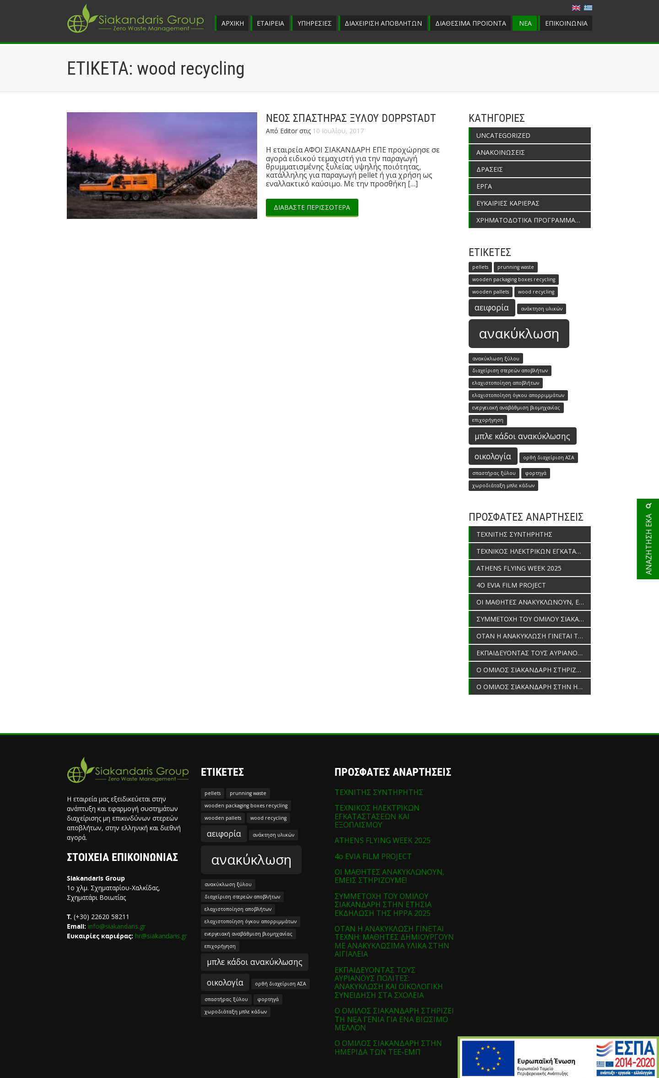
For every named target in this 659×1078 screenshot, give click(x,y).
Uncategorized (503, 135)
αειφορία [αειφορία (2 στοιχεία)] (492, 307)
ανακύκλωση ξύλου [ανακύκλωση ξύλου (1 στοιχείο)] (495, 358)
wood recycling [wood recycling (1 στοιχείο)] (536, 292)
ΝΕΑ (525, 23)
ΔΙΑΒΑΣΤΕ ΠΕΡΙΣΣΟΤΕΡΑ (312, 207)
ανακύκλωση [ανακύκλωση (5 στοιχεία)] (519, 333)
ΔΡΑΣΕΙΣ (489, 169)
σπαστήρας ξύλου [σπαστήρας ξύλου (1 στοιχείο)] (494, 473)
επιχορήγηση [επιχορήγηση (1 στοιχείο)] (487, 420)
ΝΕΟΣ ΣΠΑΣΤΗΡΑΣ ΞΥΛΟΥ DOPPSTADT (351, 118)
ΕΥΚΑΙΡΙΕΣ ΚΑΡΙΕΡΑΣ (508, 203)
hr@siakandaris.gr (161, 935)
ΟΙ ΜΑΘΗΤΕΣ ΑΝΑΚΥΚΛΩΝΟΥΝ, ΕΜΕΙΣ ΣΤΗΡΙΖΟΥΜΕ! (533, 602)
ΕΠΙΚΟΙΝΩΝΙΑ (566, 23)
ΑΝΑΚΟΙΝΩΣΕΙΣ (500, 152)
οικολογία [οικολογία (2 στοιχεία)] (493, 456)
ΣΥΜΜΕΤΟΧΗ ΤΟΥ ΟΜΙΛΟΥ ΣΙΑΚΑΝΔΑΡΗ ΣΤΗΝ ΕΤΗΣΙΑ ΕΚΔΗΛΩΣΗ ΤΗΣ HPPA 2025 (533, 619)
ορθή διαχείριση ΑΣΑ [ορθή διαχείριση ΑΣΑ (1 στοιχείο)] (548, 457)
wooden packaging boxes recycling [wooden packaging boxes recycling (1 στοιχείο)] (513, 279)
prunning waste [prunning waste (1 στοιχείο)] (515, 267)
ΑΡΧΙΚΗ (232, 23)
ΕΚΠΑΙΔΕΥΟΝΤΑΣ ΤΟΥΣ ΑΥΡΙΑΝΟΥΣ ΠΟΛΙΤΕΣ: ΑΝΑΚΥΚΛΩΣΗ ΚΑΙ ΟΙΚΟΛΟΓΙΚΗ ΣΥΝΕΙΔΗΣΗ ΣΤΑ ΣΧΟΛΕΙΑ (533, 652)
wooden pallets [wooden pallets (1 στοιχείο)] (490, 292)
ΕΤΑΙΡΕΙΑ (270, 23)
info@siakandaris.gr (117, 926)
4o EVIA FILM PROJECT (511, 585)
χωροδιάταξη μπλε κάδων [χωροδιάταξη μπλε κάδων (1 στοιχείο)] (503, 485)
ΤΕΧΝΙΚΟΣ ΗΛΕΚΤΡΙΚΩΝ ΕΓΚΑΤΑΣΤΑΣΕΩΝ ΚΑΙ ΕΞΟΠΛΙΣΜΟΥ (533, 551)
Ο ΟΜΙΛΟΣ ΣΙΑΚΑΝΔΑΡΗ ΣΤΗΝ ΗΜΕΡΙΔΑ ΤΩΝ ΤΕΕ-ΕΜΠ (533, 686)
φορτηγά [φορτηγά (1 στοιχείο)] (535, 473)
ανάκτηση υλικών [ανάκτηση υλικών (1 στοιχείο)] (541, 308)
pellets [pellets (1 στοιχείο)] (480, 267)
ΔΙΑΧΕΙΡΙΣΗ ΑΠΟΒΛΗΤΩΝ (383, 23)
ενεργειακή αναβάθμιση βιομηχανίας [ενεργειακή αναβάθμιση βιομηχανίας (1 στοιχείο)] (516, 407)
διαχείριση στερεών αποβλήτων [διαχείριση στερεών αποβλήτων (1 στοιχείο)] (510, 370)
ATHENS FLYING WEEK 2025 (519, 568)
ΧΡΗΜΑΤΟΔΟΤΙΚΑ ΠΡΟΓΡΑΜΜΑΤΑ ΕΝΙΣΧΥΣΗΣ (533, 220)
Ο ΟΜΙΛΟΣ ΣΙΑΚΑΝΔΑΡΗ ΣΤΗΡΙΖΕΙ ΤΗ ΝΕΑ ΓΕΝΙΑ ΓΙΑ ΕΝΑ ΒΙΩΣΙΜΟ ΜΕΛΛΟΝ (533, 669)
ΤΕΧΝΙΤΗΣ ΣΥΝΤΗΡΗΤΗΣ (514, 534)
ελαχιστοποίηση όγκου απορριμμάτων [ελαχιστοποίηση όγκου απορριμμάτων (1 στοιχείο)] (518, 395)
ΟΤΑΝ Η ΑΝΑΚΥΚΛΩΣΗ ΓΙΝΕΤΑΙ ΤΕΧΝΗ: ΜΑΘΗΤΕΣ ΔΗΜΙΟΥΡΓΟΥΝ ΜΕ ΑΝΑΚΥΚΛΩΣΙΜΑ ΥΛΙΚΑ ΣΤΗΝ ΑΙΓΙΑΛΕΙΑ (533, 636)
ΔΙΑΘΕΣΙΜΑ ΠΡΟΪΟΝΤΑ (470, 23)
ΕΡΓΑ (484, 186)
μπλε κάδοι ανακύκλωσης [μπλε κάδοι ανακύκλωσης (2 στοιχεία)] (522, 435)
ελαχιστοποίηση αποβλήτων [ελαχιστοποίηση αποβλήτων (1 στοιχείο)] (505, 383)
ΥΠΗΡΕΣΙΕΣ (314, 23)
